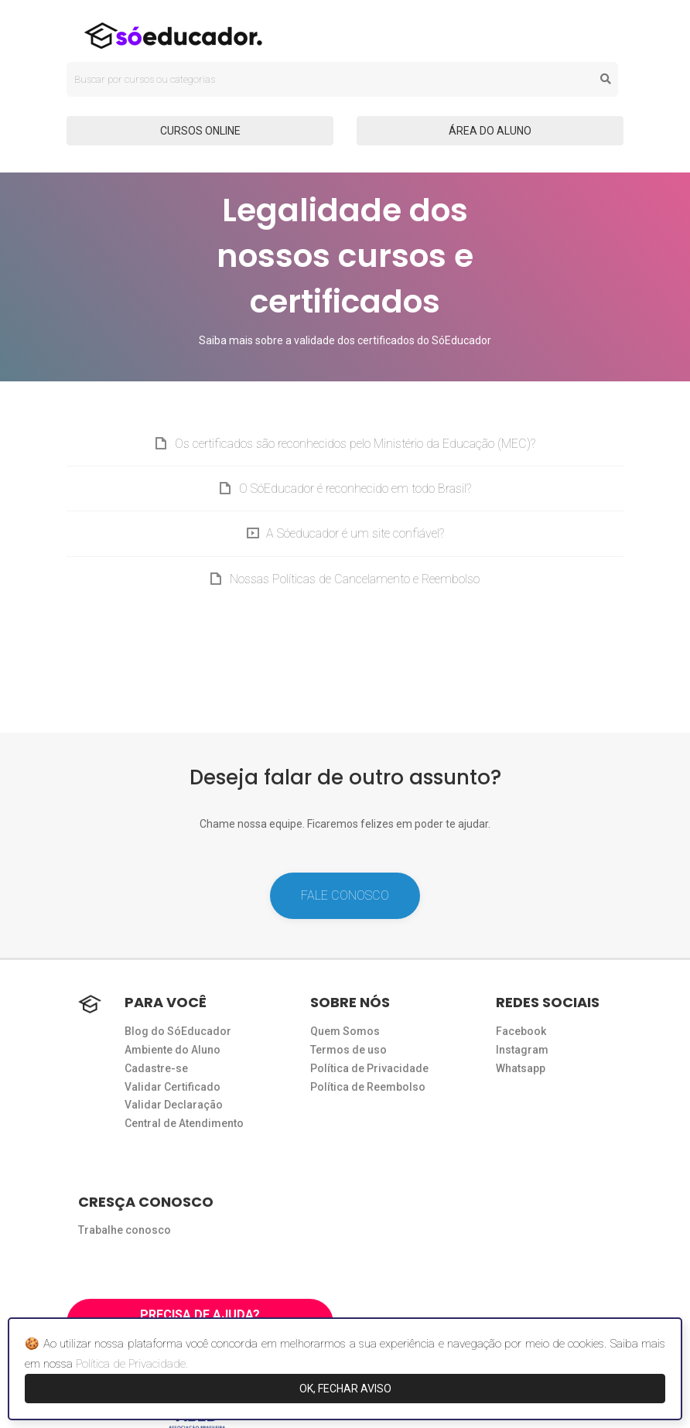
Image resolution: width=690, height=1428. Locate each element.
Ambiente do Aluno (172, 1050)
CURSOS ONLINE (200, 131)
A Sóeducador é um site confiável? (355, 533)
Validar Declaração (174, 1104)
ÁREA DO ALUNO (490, 131)
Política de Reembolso (367, 1087)
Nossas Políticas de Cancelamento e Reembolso (355, 579)
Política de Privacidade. (132, 1364)
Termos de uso (348, 1050)
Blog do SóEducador (178, 1031)
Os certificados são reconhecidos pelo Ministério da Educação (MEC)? (355, 443)
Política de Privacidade (369, 1068)
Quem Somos (345, 1031)
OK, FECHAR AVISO (345, 1388)
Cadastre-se (156, 1068)
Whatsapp (520, 1068)
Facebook (521, 1031)
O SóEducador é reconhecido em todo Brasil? (355, 488)
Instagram (522, 1050)
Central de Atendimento (184, 1123)
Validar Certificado (172, 1087)
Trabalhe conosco (124, 1230)
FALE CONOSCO (345, 895)
